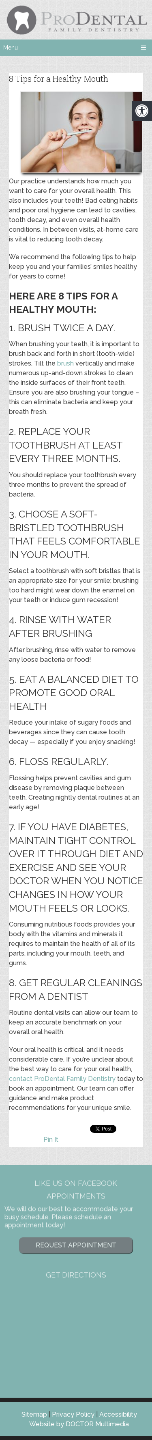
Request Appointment (76, 1217)
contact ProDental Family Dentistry (62, 1079)
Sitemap (34, 1414)
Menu (10, 47)
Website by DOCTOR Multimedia (79, 1424)
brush (65, 363)
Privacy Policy (73, 1414)
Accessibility (118, 1414)
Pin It (50, 1139)
